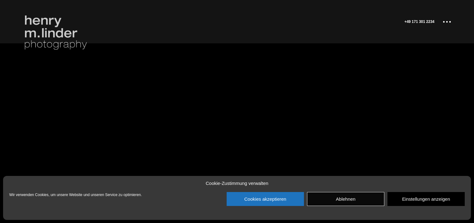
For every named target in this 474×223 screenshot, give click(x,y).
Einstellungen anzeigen (426, 199)
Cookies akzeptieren (265, 199)
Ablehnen (345, 199)
